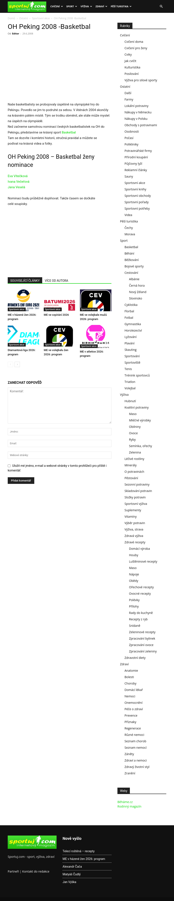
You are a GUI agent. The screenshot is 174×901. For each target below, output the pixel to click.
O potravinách (134, 472)
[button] (161, 6)
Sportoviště (132, 362)
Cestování (131, 273)
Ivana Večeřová (18, 182)
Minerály (130, 465)
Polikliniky (131, 144)
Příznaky (130, 722)
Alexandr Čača (72, 866)
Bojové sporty (134, 266)
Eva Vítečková (18, 176)
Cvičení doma (133, 42)
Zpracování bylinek (142, 638)
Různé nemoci (134, 735)
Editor (15, 33)
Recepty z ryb (138, 619)
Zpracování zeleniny (143, 651)
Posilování (131, 74)
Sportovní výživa (135, 504)
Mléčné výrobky (140, 420)
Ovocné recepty (140, 593)
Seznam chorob (135, 741)
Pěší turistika (121, 6)
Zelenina (135, 452)
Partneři (13, 871)
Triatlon (129, 382)
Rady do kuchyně (141, 613)
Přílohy (134, 606)
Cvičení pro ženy (135, 48)
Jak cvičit (130, 61)
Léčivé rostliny (134, 459)
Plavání (129, 343)
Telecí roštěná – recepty (78, 851)
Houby (133, 555)
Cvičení (56, 6)
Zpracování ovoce (141, 645)
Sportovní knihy (135, 189)
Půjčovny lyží (133, 164)
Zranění (129, 773)
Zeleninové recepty (142, 632)
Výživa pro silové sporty (140, 80)
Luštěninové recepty (143, 561)
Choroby (130, 683)
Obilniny (135, 427)
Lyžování (130, 337)
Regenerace (132, 728)
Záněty (129, 754)
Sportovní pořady (136, 202)
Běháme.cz (125, 802)
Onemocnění (133, 703)
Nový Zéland (137, 292)
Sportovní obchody (137, 196)
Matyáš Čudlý (72, 874)
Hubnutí (130, 401)
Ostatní (23, 18)
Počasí (129, 138)
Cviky (128, 54)
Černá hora (137, 285)
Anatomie (131, 670)
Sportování (132, 356)
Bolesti (129, 677)
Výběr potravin (134, 523)
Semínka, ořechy (140, 446)
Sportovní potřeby (137, 208)
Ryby (132, 439)
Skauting (130, 350)
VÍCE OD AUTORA (56, 280)
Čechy (128, 228)
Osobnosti (131, 131)
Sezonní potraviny (136, 484)
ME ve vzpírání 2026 (56, 314)
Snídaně (134, 626)
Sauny (128, 176)
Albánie (134, 279)
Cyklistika (131, 305)
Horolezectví (133, 330)
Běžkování (131, 260)
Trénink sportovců (137, 375)
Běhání (129, 253)
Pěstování (131, 478)
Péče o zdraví (133, 709)
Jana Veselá (16, 187)
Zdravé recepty (134, 542)
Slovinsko (135, 298)
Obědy (133, 581)
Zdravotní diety (135, 658)
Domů (11, 18)
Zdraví (101, 6)
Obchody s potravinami (140, 125)
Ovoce (133, 433)
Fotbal (128, 318)
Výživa (86, 6)
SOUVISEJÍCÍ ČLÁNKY (25, 280)
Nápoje (134, 574)
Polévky (134, 600)
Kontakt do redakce (36, 871)
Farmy (128, 99)
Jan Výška (69, 882)
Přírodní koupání (136, 157)
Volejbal (130, 388)
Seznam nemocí (135, 747)
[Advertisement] (44, 70)
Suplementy (132, 510)
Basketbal (69, 132)
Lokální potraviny (136, 106)
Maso (132, 414)
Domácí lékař (133, 690)
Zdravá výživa (133, 536)
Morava (129, 234)
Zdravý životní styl (136, 767)
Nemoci (129, 696)
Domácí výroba (139, 549)
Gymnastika (132, 324)
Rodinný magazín (129, 806)
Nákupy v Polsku (135, 119)
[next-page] (17, 364)
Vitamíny (130, 516)
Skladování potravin (138, 491)
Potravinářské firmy (138, 151)
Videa (128, 215)
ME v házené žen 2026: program (84, 859)
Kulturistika (132, 67)
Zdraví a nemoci (135, 760)
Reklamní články (135, 170)
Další (127, 93)
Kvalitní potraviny (136, 407)
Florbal (129, 311)
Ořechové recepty (141, 587)
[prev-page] (10, 364)
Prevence (130, 715)
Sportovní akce (41, 18)
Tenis (128, 369)
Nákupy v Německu (138, 112)
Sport (71, 6)
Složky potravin (135, 497)
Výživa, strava (133, 529)
